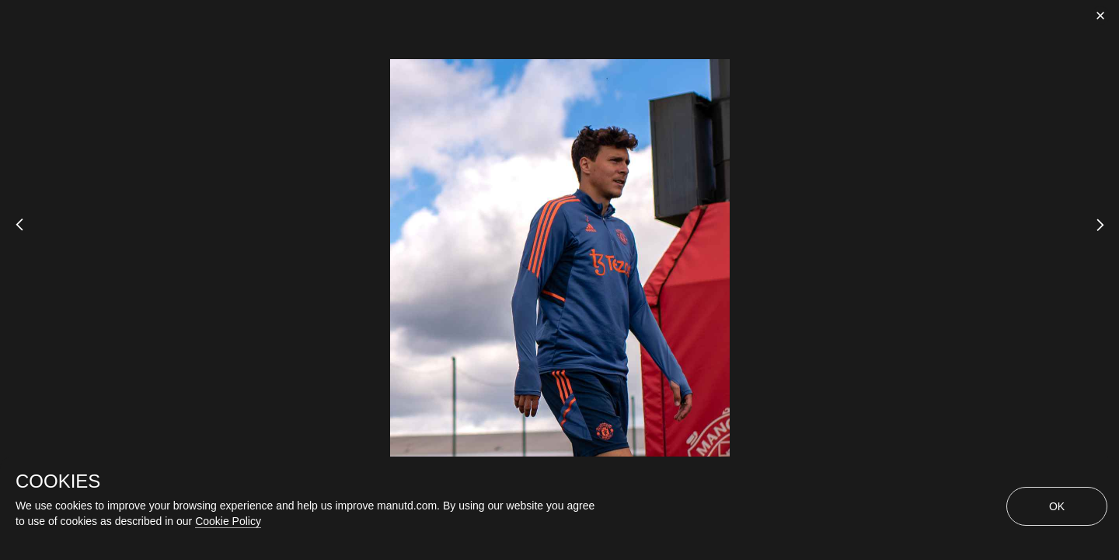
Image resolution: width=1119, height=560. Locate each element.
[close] (1100, 15)
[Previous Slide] (13, 237)
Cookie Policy (228, 521)
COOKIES (58, 481)
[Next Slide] (1105, 237)
